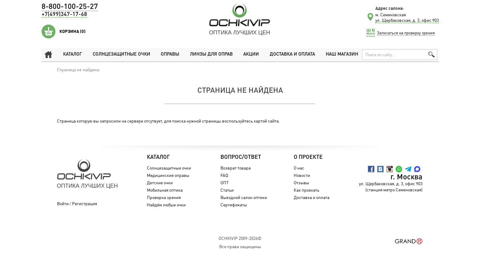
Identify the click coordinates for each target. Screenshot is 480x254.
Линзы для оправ (211, 54)
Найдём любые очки (166, 204)
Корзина (72, 31)
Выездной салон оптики (243, 197)
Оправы (170, 54)
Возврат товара (235, 167)
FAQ (224, 175)
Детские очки (160, 182)
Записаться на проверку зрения (406, 32)
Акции (251, 54)
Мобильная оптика (165, 190)
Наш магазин (342, 54)
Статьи (227, 190)
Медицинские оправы (168, 175)
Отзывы (301, 182)
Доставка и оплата (292, 54)
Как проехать (306, 190)
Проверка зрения (164, 197)
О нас (299, 167)
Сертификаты (233, 204)
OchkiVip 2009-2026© (240, 238)
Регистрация (84, 203)
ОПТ (224, 182)
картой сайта (266, 120)
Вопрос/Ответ (240, 157)
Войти (63, 203)
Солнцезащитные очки (121, 54)
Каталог (72, 54)
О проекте (308, 157)
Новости (302, 175)
